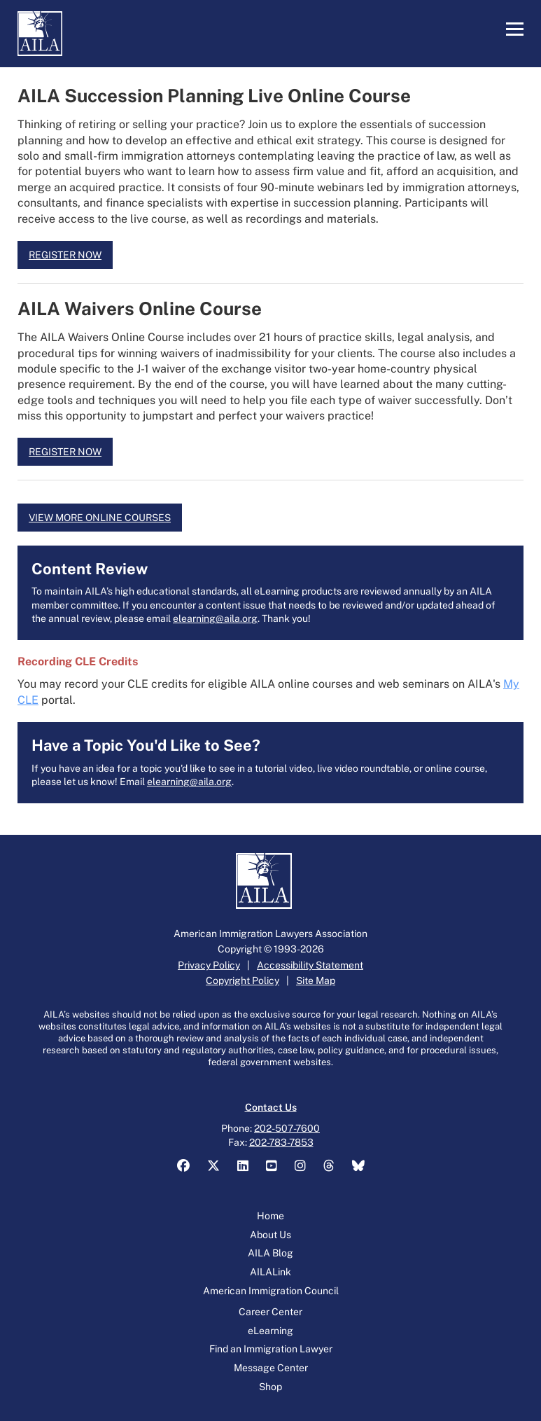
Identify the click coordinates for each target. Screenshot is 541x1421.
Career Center (270, 1311)
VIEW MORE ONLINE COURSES (100, 517)
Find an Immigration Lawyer (270, 1348)
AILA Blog (270, 1253)
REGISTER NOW (65, 255)
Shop (270, 1386)
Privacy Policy (209, 965)
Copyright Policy (242, 980)
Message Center (271, 1367)
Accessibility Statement (310, 965)
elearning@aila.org (215, 618)
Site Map (315, 980)
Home (270, 1215)
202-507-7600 (287, 1128)
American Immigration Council (271, 1290)
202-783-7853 (281, 1142)
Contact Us (271, 1107)
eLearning (270, 1330)
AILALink (270, 1271)
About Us (270, 1234)
